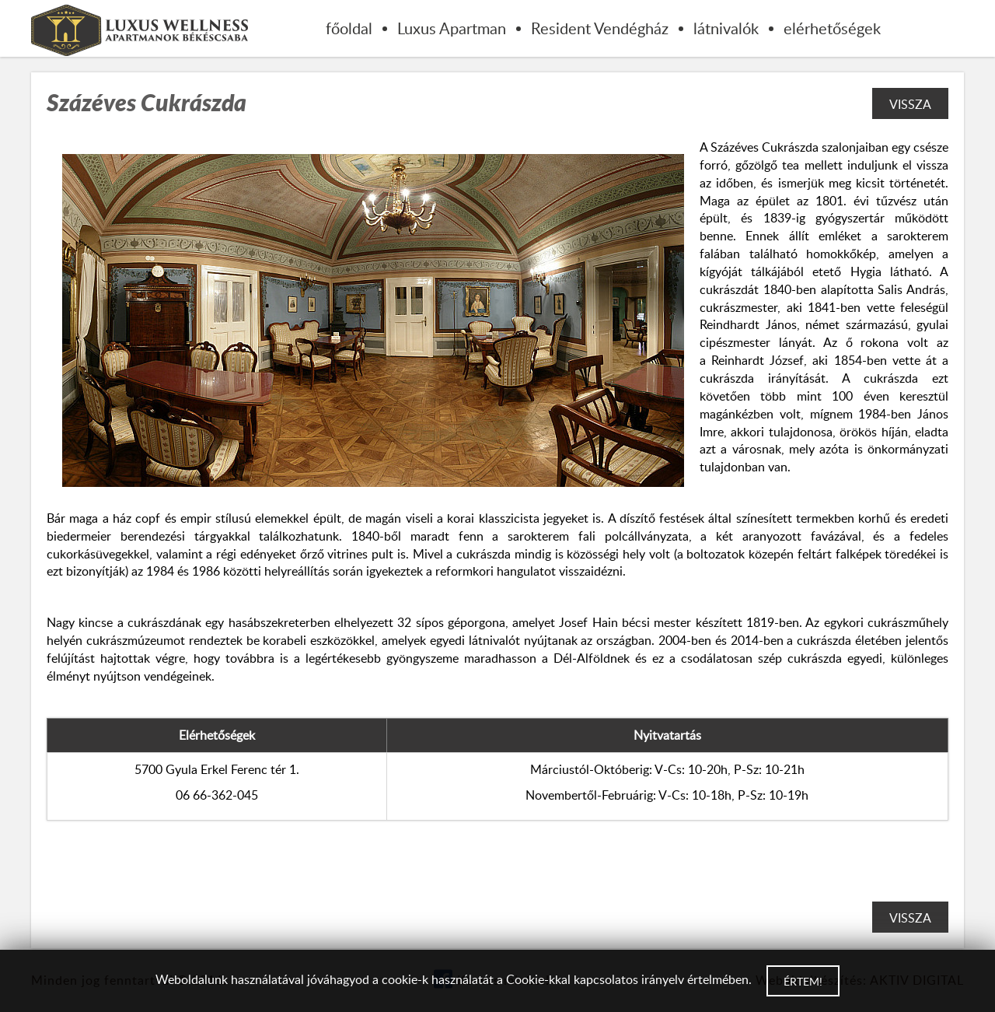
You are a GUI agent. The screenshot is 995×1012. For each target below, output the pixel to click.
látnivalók (726, 28)
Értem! (803, 981)
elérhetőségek (832, 28)
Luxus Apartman (451, 28)
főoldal (349, 28)
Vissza (910, 104)
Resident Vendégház (600, 28)
